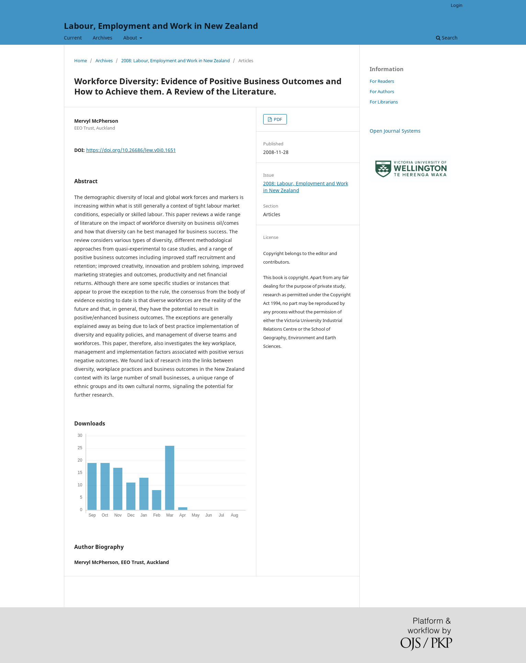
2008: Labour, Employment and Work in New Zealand (175, 60)
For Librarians (384, 102)
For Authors (382, 91)
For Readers (382, 81)
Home (80, 60)
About (130, 37)
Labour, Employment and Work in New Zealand (161, 25)
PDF (277, 119)
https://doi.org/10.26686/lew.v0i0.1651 (131, 150)
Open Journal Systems (395, 131)
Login (456, 5)
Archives (102, 37)
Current (73, 37)
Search (447, 37)
